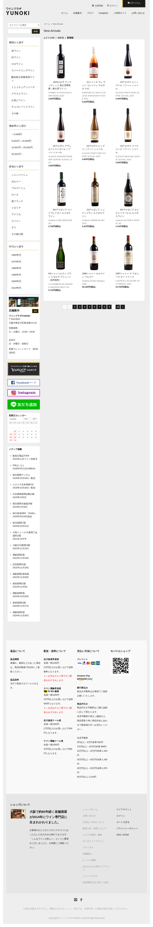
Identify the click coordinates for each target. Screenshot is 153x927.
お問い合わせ (138, 13)
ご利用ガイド (119, 13)
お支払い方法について (93, 822)
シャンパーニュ (19, 175)
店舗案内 (77, 13)
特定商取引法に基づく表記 (96, 882)
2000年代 (16, 281)
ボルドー (16, 181)
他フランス (17, 201)
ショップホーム (90, 809)
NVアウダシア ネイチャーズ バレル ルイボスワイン (127, 212)
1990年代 (16, 274)
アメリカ (16, 214)
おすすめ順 (49, 37)
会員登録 (99, 5)
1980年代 (16, 268)
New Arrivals (58, 24)
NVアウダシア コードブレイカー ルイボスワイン (60, 212)
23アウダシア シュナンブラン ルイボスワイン (93, 212)
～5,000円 (16, 134)
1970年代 (16, 261)
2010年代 (16, 287)
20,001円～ (17, 154)
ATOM (126, 835)
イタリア (16, 207)
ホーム (64, 13)
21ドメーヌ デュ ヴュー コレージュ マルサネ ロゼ (93, 85)
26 (118, 307)
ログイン (114, 5)
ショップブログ (90, 876)
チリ (13, 227)
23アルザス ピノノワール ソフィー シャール (127, 85)
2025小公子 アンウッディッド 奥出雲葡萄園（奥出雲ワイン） (59, 85)
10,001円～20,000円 (22, 147)
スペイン (16, 221)
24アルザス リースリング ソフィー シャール (127, 149)
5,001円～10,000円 (21, 141)
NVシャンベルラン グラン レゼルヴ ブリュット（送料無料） (59, 276)
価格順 (61, 37)
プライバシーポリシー (127, 828)
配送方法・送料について (94, 828)
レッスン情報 (89, 860)
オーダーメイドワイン (93, 841)
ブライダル (88, 847)
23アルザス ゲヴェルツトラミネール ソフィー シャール (59, 149)
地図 (35, 311)
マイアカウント (124, 809)
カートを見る (122, 822)
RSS (118, 835)
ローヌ (14, 194)
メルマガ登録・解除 (92, 835)
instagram (103, 13)
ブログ (90, 13)
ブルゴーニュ (18, 188)
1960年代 (16, 255)
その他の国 (17, 234)
